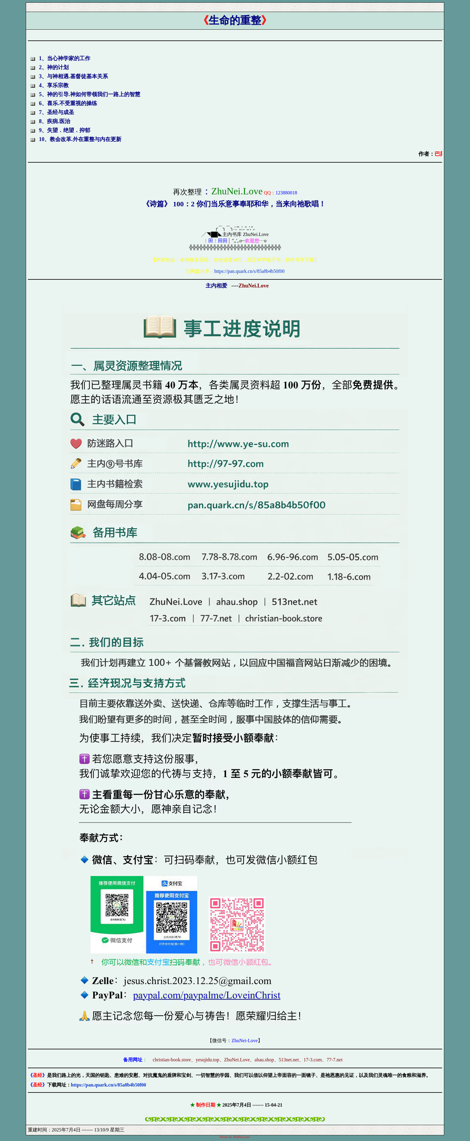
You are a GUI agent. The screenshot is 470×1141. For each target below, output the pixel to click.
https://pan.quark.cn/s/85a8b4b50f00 (249, 271)
